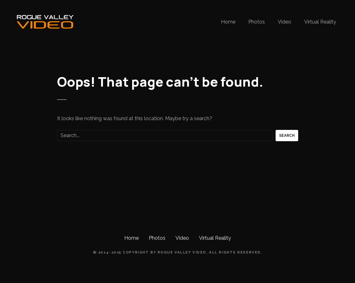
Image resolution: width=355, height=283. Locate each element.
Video (284, 22)
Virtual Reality (320, 22)
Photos (256, 22)
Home (228, 22)
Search (287, 135)
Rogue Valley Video (182, 252)
